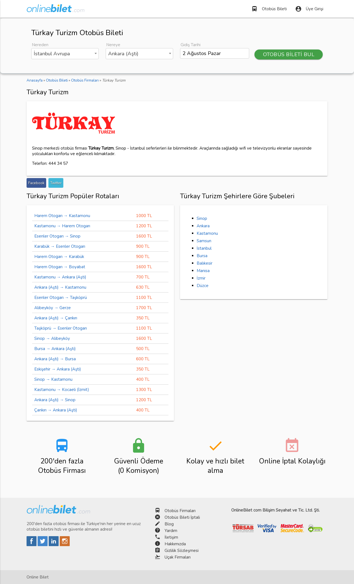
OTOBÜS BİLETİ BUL (289, 54)
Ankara (203, 226)
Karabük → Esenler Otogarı (59, 246)
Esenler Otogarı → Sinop (57, 236)
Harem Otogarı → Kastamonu (62, 215)
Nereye (113, 45)
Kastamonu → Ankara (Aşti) (60, 277)
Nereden (40, 45)
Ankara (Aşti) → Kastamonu (60, 287)
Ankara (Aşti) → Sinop (55, 400)
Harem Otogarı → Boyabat (59, 267)
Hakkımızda (175, 544)
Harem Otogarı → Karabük (59, 256)
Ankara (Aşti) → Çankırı (55, 318)
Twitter (56, 183)
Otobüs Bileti (269, 9)
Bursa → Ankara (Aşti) (55, 348)
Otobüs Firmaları (180, 510)
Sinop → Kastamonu (53, 379)
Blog (169, 524)
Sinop (202, 218)
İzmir (201, 278)
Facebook (36, 183)
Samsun (204, 241)
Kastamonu (207, 233)
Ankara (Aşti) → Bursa (55, 359)
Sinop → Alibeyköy (52, 338)
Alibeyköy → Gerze (52, 308)
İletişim (171, 537)
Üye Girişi (309, 9)
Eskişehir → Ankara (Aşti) (57, 369)
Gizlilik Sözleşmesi (182, 550)
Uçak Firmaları (178, 557)
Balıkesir (204, 263)
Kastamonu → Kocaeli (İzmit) (61, 389)
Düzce (203, 285)
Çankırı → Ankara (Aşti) (55, 410)
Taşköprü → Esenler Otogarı (60, 328)
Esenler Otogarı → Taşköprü (60, 297)
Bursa (202, 256)
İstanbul (204, 248)
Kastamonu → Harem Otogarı (62, 226)
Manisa (203, 270)
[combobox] (65, 53)
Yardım (171, 530)
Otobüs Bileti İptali (182, 517)
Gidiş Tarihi (191, 45)
